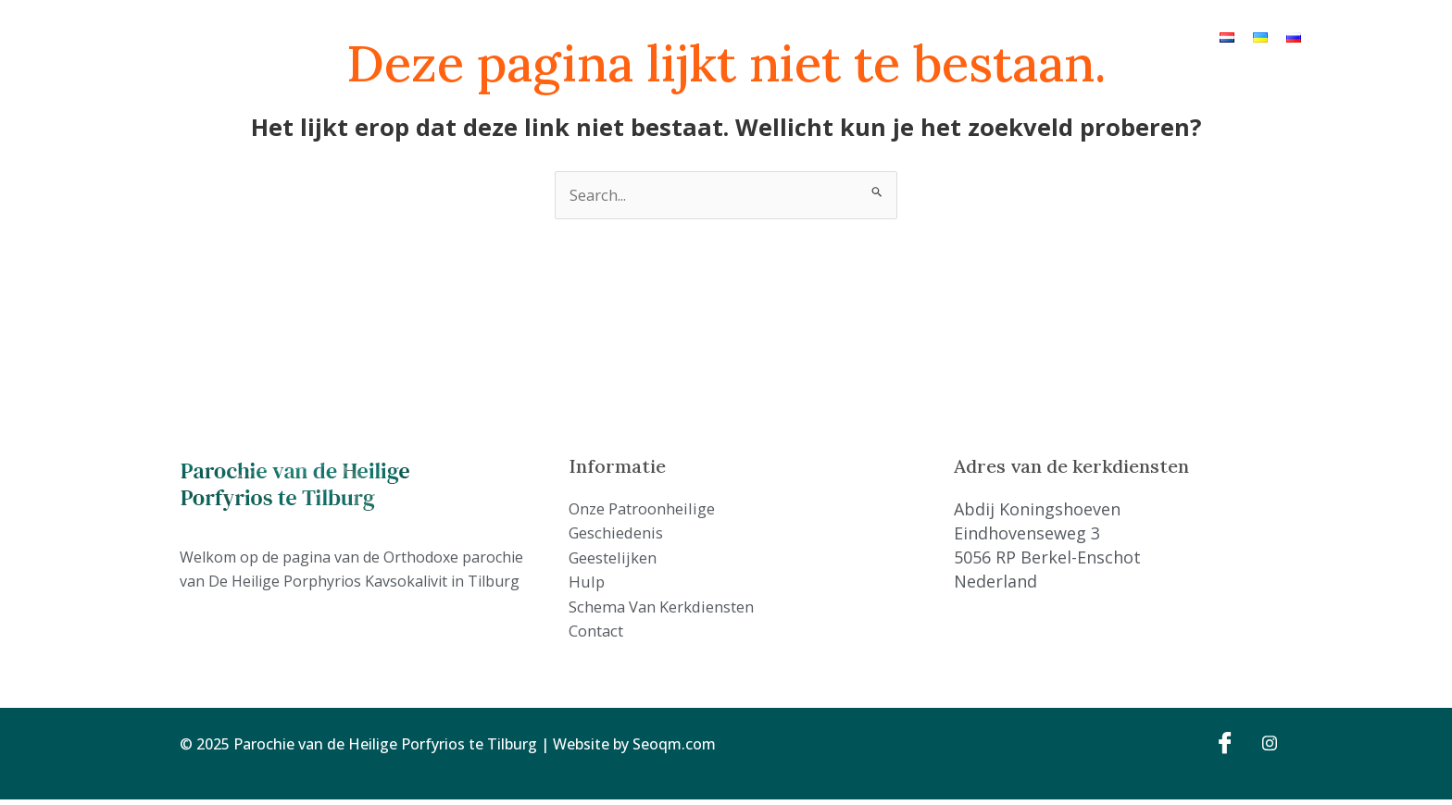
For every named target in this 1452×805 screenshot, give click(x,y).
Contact (1050, 36)
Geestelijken (736, 36)
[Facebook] (1222, 747)
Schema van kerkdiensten (923, 36)
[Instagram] (1263, 747)
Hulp (807, 36)
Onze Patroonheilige (509, 36)
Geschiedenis (636, 36)
